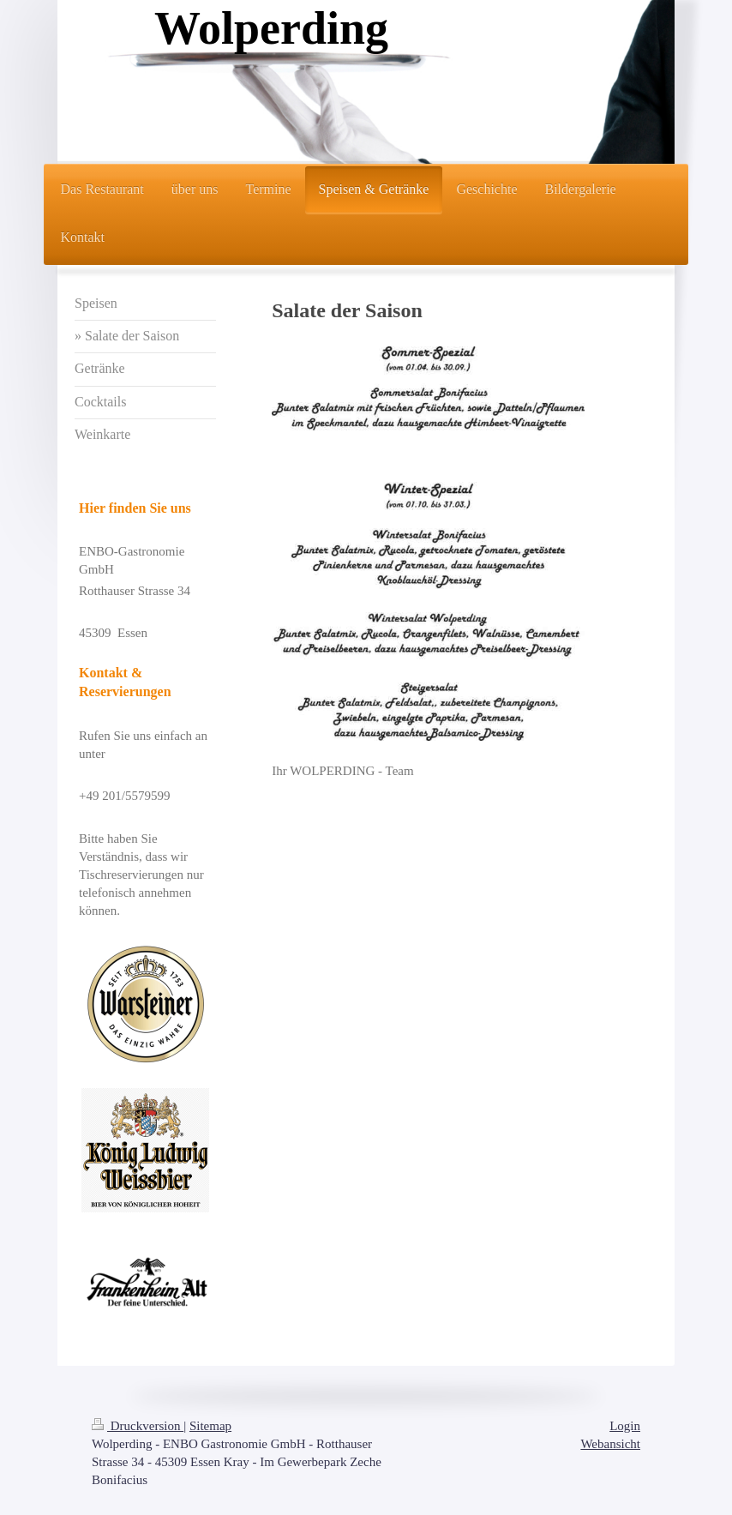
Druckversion (137, 1426)
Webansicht (610, 1444)
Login (624, 1426)
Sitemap (210, 1426)
